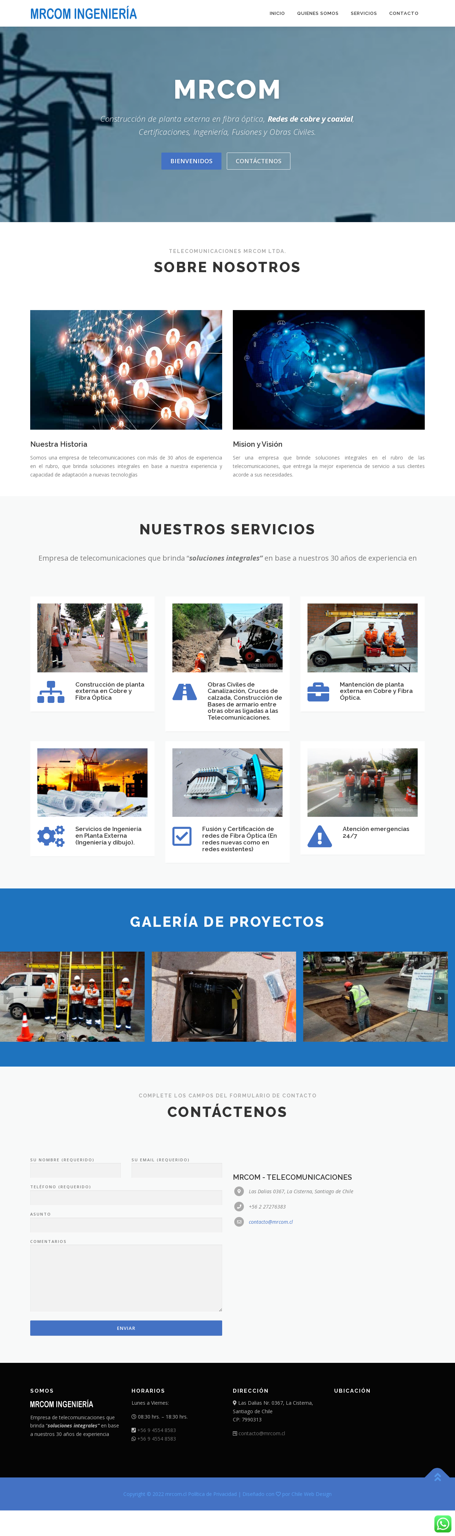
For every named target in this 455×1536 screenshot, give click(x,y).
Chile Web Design (311, 1519)
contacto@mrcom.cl (271, 1341)
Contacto (404, 13)
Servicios (364, 13)
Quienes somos (318, 13)
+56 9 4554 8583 (156, 1455)
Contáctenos (259, 161)
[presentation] (9, 1023)
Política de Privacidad (212, 1519)
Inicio (277, 13)
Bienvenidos (191, 161)
